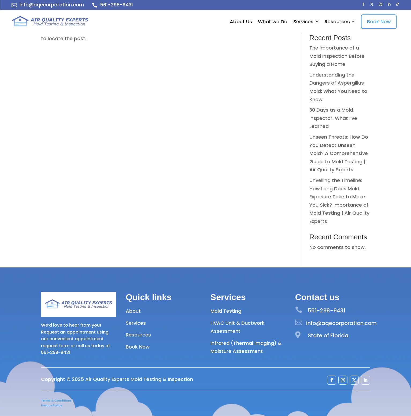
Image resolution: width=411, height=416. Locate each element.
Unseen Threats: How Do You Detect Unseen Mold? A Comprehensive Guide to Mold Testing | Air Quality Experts (338, 153)
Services (303, 21)
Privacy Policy (51, 405)
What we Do (272, 21)
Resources (337, 21)
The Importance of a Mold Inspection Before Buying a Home (337, 55)
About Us (241, 21)
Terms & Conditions (56, 400)
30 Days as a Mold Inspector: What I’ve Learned (333, 118)
